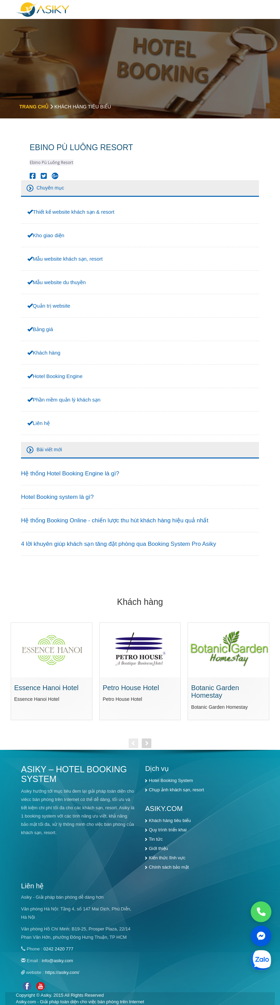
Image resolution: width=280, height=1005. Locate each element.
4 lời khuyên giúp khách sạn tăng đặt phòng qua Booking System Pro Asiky (118, 544)
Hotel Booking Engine (57, 376)
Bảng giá (43, 329)
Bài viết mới (49, 449)
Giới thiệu (158, 848)
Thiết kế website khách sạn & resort (73, 212)
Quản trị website (51, 306)
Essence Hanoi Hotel (46, 688)
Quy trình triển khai (168, 829)
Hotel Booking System (171, 780)
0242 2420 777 (58, 948)
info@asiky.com (57, 960)
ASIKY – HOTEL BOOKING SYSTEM (74, 774)
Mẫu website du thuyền (59, 282)
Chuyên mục (50, 188)
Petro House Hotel (131, 688)
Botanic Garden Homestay (215, 691)
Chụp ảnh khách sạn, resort (176, 789)
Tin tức (155, 839)
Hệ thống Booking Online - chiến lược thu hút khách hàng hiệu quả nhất (114, 520)
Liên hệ (41, 423)
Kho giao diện (48, 235)
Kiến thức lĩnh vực (167, 857)
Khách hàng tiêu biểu (170, 820)
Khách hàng (46, 353)
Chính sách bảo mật (169, 867)
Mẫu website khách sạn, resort (68, 259)
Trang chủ (33, 106)
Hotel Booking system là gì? (57, 497)
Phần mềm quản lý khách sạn (66, 400)
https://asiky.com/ (62, 972)
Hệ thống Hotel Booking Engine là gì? (70, 473)
